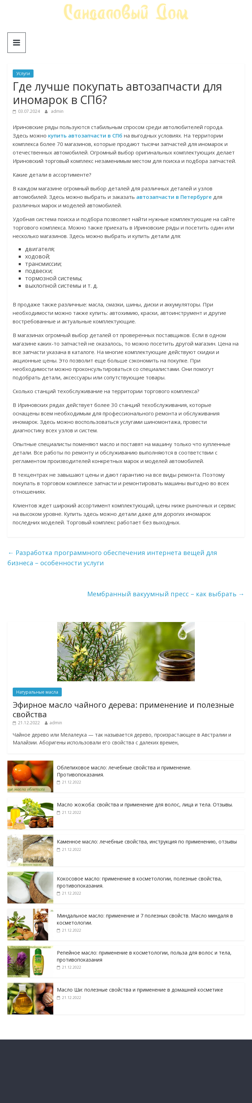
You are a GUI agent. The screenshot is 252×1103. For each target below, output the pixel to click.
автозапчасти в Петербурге (174, 196)
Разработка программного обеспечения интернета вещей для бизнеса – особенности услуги (112, 557)
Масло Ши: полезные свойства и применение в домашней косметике (140, 989)
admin (57, 111)
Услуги (23, 74)
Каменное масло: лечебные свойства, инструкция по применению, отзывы (147, 841)
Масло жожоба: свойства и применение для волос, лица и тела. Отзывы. (145, 804)
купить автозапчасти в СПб (85, 135)
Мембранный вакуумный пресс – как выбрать (166, 594)
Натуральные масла (37, 692)
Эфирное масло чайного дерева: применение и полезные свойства (123, 709)
